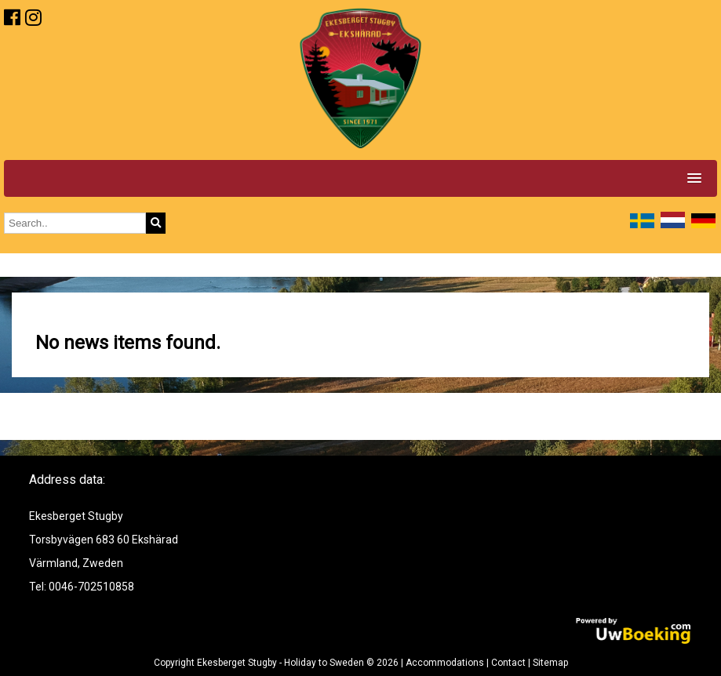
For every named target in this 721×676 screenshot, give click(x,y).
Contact (508, 662)
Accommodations (445, 662)
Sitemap (550, 662)
